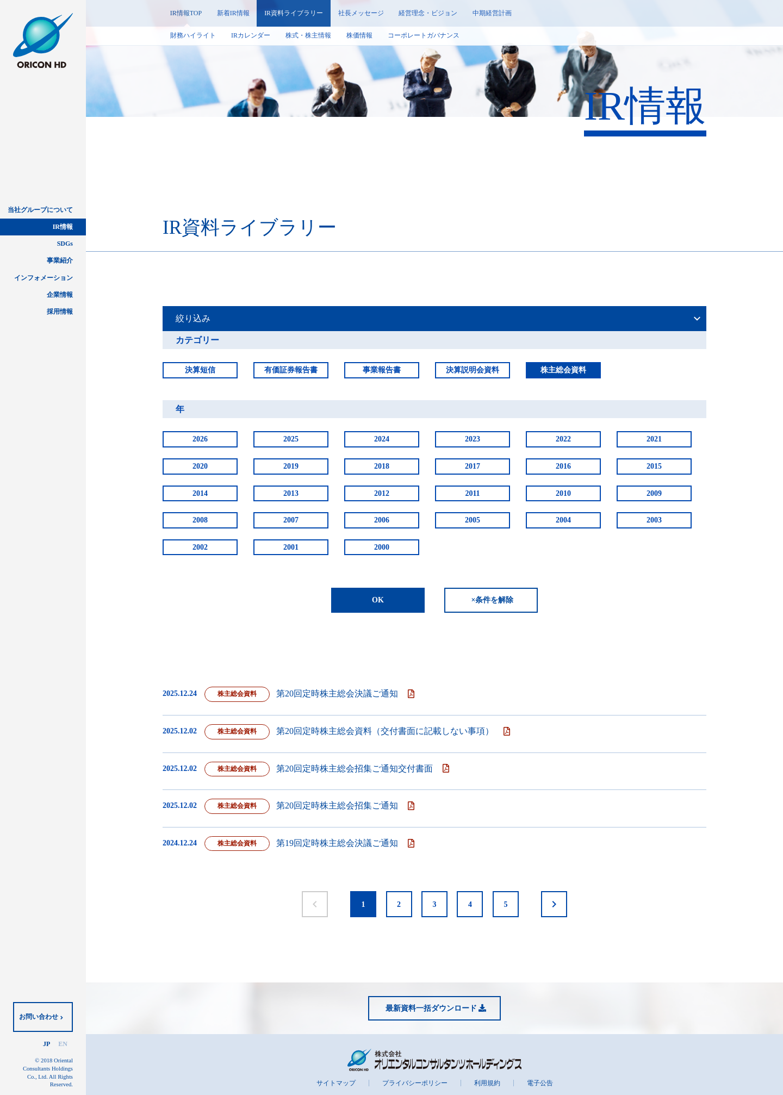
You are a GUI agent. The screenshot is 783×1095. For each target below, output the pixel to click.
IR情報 (63, 227)
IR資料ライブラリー (294, 13)
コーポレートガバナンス (423, 35)
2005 (472, 520)
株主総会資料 (563, 370)
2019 (291, 466)
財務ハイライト (193, 35)
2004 (563, 520)
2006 (381, 520)
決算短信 (200, 370)
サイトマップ (336, 1083)
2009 (654, 493)
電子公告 (540, 1083)
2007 (291, 520)
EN (62, 1044)
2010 (563, 493)
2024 (381, 439)
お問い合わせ (38, 1017)
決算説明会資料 (472, 370)
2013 (291, 493)
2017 (472, 466)
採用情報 (60, 311)
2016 (563, 466)
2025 (291, 439)
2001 (291, 547)
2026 (200, 439)
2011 (472, 493)
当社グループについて (40, 210)
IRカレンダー (250, 35)
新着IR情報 (233, 13)
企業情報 (60, 294)
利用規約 (487, 1083)
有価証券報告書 (291, 370)
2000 (381, 547)
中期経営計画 (493, 13)
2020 (200, 466)
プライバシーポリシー (415, 1083)
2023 (472, 439)
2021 (654, 439)
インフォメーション (43, 278)
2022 (563, 439)
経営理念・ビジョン (429, 13)
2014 (200, 493)
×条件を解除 (492, 600)
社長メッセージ (361, 13)
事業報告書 (382, 370)
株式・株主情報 (308, 35)
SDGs (65, 243)
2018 (381, 466)
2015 (654, 466)
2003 (654, 520)
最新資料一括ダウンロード (431, 1008)
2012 (381, 493)
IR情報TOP (186, 13)
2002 (200, 547)
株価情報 (359, 35)
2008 (200, 520)
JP (46, 1044)
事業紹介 (60, 260)
